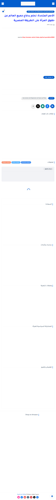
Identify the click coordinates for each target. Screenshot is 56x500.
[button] (47, 106)
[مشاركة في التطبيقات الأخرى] (33, 106)
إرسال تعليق (48, 169)
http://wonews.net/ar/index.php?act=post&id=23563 (38, 37)
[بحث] (3, 3)
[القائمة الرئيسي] (53, 3)
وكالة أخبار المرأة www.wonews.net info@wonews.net (40, 11)
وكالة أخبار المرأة (21, 494)
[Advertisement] (28, 58)
